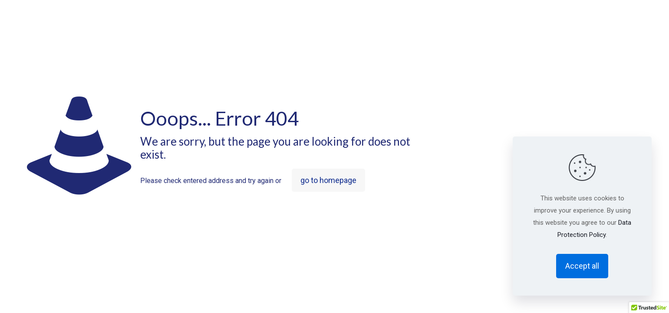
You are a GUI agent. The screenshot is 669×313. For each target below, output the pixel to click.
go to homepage (328, 180)
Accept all (582, 265)
